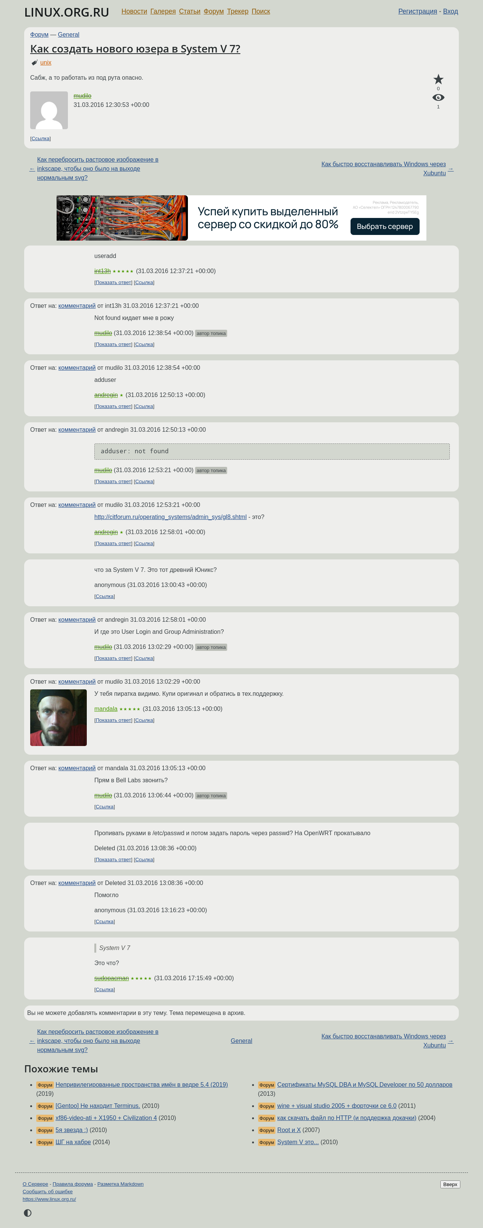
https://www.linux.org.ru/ (49, 1199)
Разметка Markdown (120, 1184)
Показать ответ (113, 282)
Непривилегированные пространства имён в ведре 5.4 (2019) (141, 1084)
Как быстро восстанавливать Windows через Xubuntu (383, 168)
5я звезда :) (71, 1130)
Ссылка (40, 138)
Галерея (163, 11)
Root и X (289, 1130)
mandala (105, 709)
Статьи (189, 11)
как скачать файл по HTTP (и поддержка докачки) (347, 1118)
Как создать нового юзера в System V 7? (135, 48)
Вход (450, 11)
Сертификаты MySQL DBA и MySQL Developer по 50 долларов (364, 1084)
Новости (134, 11)
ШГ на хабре (73, 1142)
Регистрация (417, 11)
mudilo (82, 96)
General (69, 34)
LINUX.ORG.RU (66, 12)
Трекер (238, 11)
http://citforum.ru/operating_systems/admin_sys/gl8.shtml (170, 517)
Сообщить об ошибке (48, 1191)
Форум (214, 11)
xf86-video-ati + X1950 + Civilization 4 (106, 1118)
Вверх (450, 1184)
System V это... (298, 1142)
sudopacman (111, 978)
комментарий (77, 306)
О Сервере (35, 1184)
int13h (102, 271)
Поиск (261, 11)
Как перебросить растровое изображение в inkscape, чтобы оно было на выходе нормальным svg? (97, 168)
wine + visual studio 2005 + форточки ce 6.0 (337, 1106)
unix (45, 62)
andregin (106, 395)
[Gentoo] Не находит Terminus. (97, 1106)
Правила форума (73, 1184)
